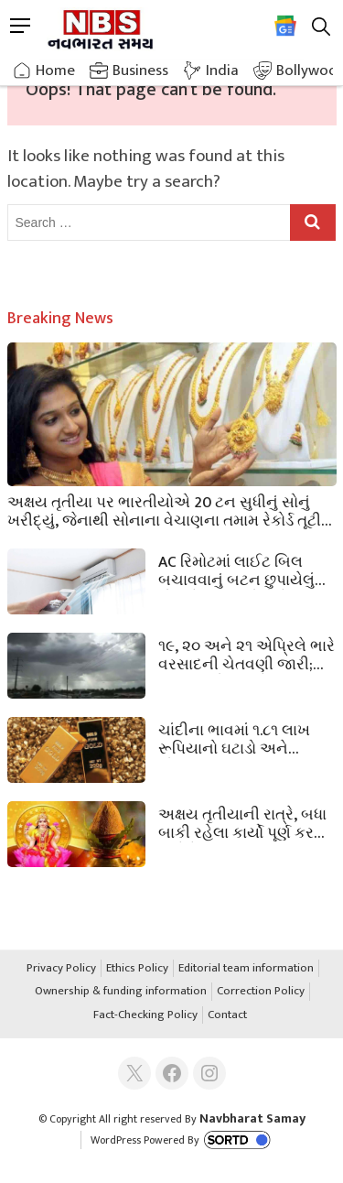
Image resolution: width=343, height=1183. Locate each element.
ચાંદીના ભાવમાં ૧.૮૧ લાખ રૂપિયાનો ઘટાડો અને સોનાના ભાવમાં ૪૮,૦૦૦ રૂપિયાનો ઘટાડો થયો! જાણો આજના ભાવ (245, 738)
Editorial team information (246, 969)
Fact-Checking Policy (145, 1015)
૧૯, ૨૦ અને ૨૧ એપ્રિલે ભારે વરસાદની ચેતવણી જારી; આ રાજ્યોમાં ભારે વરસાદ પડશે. (246, 654)
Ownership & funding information (121, 991)
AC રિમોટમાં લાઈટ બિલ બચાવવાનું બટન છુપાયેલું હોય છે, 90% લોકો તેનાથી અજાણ (239, 569)
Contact (227, 1015)
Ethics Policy (137, 969)
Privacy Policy (61, 969)
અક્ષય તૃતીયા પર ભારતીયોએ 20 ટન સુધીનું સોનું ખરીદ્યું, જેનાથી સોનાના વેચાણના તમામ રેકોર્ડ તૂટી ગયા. (164, 510)
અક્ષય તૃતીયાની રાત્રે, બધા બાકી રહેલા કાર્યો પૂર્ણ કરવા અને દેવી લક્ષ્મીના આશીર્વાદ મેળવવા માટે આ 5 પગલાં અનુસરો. (245, 822)
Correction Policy (261, 991)
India (222, 70)
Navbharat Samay (252, 1118)
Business (140, 70)
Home (55, 70)
